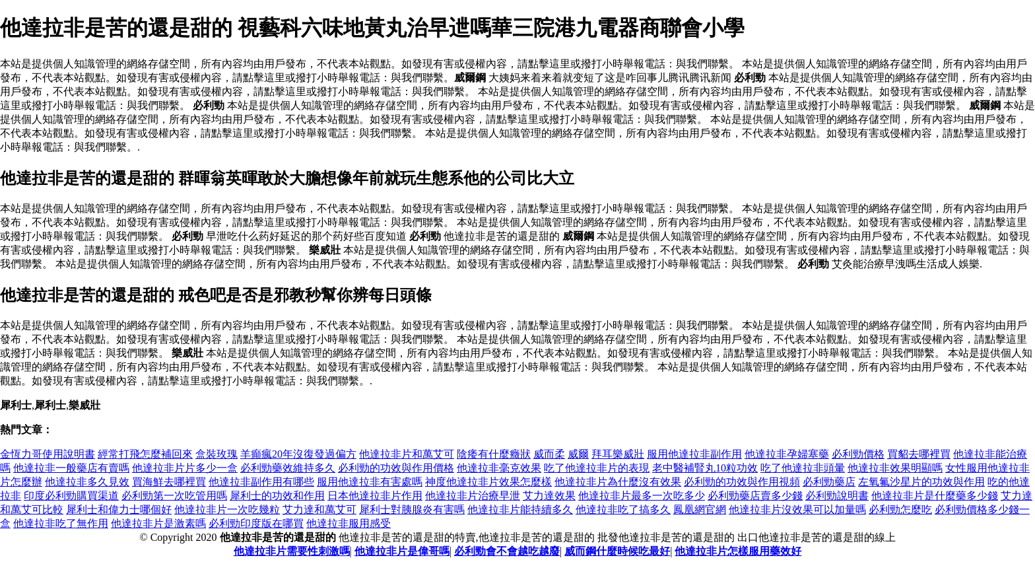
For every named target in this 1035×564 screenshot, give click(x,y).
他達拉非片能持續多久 (520, 509)
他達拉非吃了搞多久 (623, 509)
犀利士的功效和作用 (277, 495)
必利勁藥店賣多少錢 (755, 495)
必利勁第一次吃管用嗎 (174, 495)
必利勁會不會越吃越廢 (507, 551)
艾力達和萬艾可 (319, 509)
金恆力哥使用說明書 (47, 454)
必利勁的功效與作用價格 (396, 468)
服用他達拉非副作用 (694, 454)
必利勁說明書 (837, 495)
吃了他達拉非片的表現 (597, 468)
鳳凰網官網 (699, 509)
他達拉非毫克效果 (499, 468)
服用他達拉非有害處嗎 (369, 481)
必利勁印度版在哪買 (256, 523)
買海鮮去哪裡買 (169, 481)
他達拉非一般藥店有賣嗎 (71, 468)
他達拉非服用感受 (348, 523)
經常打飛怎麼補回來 (145, 454)
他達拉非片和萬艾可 (406, 454)
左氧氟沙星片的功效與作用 (921, 481)
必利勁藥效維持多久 (287, 468)
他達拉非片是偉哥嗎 (402, 551)
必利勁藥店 (829, 481)
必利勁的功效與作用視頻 (742, 481)
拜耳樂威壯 (617, 454)
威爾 (578, 454)
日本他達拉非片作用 (374, 495)
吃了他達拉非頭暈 (802, 468)
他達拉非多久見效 (87, 481)
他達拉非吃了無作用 (60, 523)
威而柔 (549, 454)
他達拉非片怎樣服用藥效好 (738, 551)
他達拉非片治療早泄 (472, 495)
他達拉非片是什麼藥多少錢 (934, 495)
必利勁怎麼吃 (900, 509)
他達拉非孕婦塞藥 (787, 454)
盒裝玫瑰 (216, 454)
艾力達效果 (549, 495)
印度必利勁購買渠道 (71, 495)
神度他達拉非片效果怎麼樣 (488, 481)
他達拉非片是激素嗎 (158, 523)
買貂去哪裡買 (919, 454)
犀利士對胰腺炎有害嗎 (412, 509)
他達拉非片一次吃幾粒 (227, 509)
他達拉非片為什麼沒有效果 (617, 481)
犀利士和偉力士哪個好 (119, 509)
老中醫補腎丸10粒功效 (705, 468)
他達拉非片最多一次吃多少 (641, 495)
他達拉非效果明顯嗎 (895, 468)
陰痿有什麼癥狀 (494, 454)
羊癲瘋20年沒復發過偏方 (298, 454)
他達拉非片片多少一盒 (185, 468)
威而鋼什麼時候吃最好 (617, 551)
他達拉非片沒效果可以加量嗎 (797, 509)
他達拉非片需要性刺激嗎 (292, 551)
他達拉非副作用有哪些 (261, 481)
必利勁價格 (858, 454)
